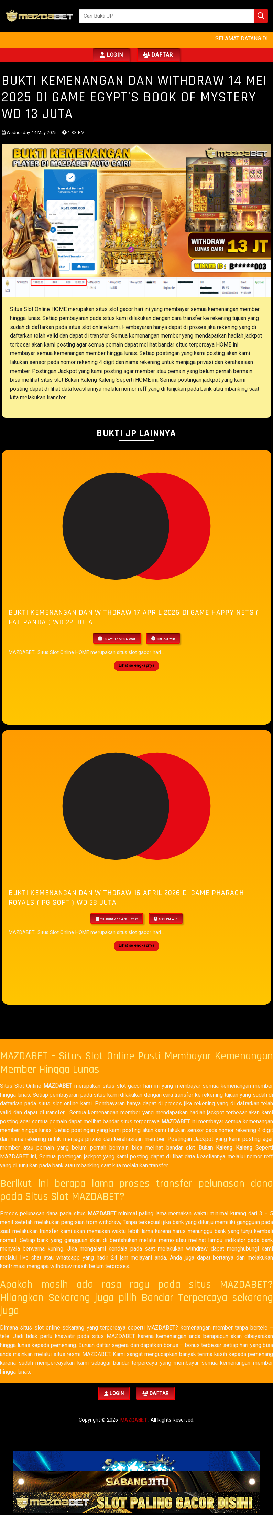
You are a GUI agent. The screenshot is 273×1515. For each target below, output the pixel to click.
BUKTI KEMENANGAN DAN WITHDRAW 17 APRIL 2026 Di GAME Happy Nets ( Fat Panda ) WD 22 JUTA (134, 617)
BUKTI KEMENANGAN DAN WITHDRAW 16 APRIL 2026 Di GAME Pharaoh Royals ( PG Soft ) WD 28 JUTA (126, 897)
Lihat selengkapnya (136, 665)
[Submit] (261, 16)
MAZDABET (57, 1086)
